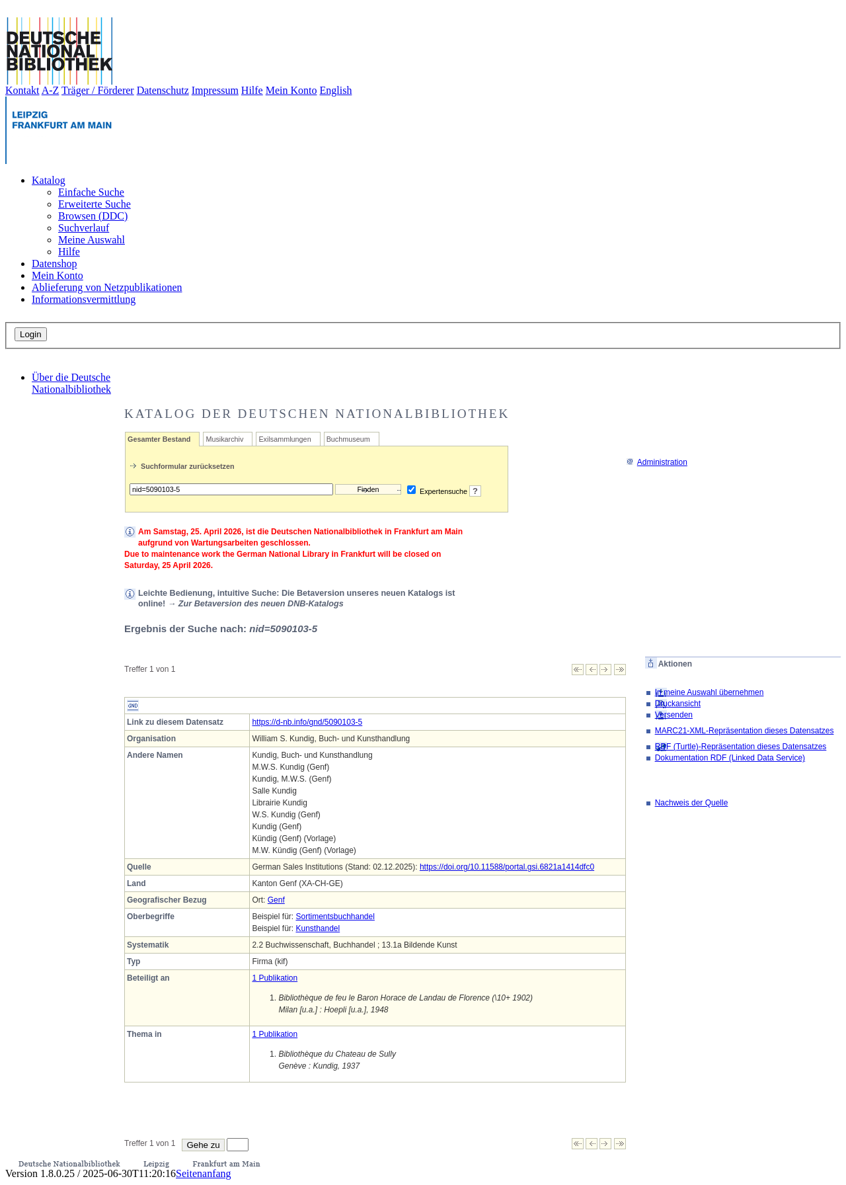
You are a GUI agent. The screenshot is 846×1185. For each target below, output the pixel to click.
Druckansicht (678, 703)
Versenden (674, 714)
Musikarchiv (224, 439)
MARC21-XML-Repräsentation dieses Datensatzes (744, 730)
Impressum (215, 90)
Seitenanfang (203, 1173)
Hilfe (252, 90)
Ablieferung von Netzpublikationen (107, 287)
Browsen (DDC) (93, 216)
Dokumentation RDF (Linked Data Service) (730, 757)
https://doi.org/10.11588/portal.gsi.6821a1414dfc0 (507, 867)
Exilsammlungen (284, 439)
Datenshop (54, 263)
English (336, 90)
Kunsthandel (317, 928)
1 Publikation (274, 978)
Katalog (48, 180)
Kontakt (22, 90)
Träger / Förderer (97, 90)
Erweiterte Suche (94, 204)
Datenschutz (163, 90)
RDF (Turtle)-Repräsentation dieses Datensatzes (741, 746)
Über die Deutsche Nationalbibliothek (71, 383)
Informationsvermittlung (83, 299)
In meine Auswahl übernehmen (709, 692)
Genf (276, 900)
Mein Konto (291, 90)
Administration (656, 462)
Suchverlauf (83, 227)
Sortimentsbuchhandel (334, 916)
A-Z (50, 90)
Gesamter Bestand (159, 439)
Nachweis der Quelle (691, 802)
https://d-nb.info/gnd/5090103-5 (307, 722)
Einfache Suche (91, 192)
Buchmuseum (348, 439)
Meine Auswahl (91, 239)
